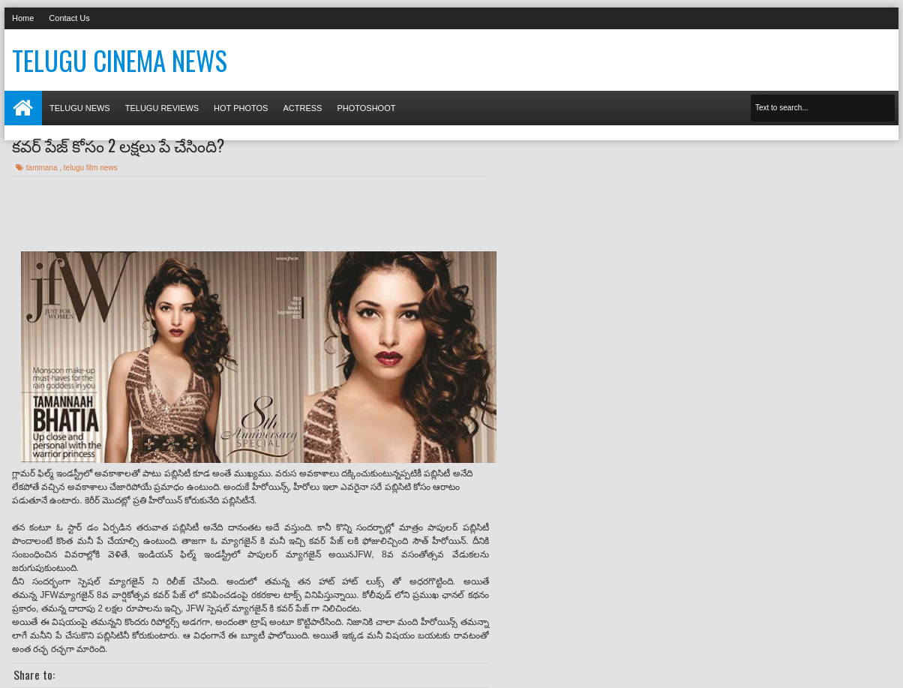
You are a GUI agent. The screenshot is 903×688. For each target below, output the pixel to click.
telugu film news (91, 168)
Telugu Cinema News (119, 60)
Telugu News (80, 108)
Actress (302, 108)
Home (23, 18)
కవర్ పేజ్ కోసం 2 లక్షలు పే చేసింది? (118, 145)
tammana (42, 168)
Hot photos (241, 108)
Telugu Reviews (162, 108)
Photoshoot (366, 108)
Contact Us (69, 18)
